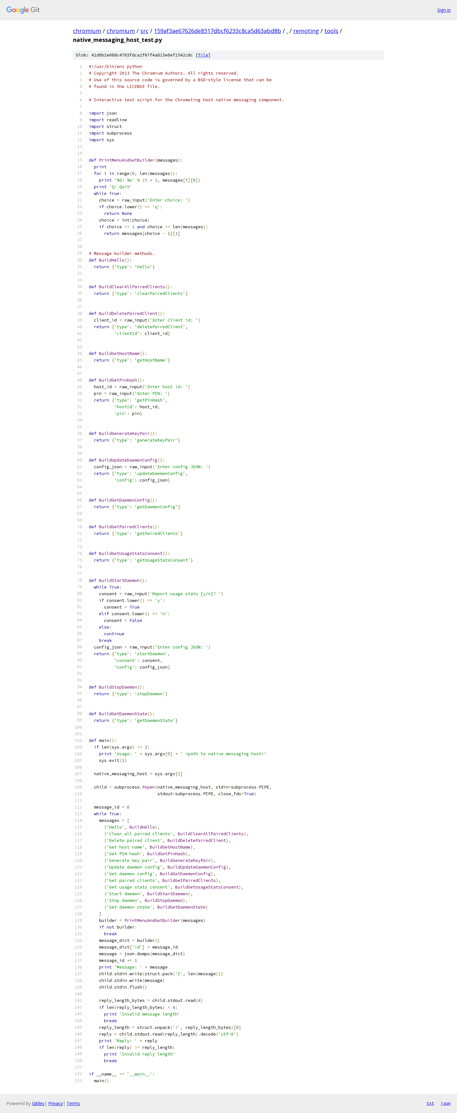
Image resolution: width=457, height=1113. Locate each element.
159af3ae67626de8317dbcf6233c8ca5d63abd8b (217, 31)
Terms (73, 1103)
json (445, 1103)
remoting (306, 31)
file (203, 55)
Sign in (444, 10)
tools (331, 31)
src (144, 31)
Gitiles (38, 1103)
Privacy (55, 1103)
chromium (87, 31)
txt (430, 1103)
